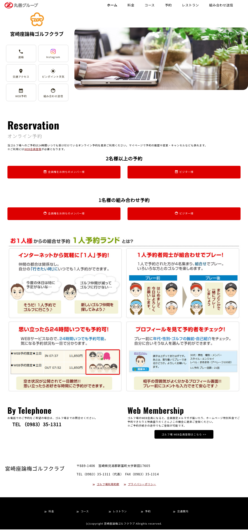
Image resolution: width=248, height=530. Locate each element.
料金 (49, 512)
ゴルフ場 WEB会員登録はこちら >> (184, 435)
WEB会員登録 (32, 150)
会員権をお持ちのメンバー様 (64, 172)
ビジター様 (184, 172)
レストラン (117, 512)
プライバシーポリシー (139, 485)
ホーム (102, 5)
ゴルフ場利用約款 (105, 485)
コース (82, 512)
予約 (145, 512)
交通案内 (180, 512)
